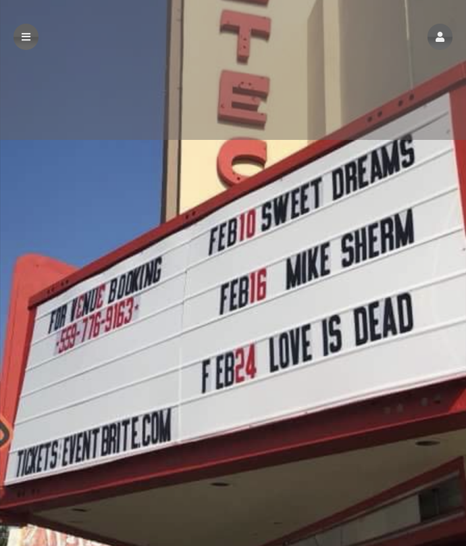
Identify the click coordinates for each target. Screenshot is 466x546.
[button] (440, 37)
